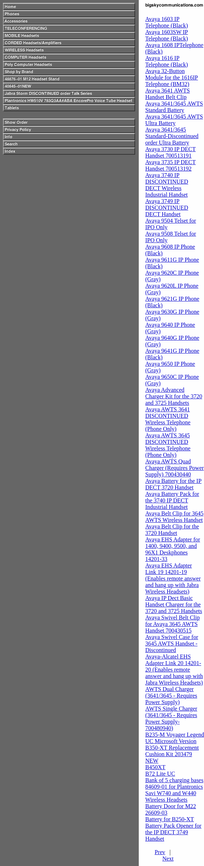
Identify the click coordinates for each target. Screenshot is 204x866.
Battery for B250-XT (169, 819)
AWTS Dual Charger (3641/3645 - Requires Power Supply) (171, 695)
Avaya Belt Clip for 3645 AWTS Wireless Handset (174, 516)
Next (167, 859)
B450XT (155, 767)
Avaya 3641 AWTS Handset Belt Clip (167, 93)
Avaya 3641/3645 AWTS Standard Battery (174, 106)
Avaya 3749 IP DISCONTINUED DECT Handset (166, 207)
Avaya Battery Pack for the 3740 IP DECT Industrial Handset (172, 500)
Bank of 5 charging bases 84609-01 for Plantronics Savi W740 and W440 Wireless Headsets (174, 790)
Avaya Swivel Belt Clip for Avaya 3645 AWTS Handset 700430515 (172, 624)
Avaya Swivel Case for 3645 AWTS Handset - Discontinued (171, 643)
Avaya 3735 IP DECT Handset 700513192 (170, 165)
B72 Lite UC (160, 774)
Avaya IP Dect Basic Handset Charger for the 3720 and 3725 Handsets (173, 604)
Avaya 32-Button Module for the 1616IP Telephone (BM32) (171, 77)
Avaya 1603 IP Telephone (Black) (166, 22)
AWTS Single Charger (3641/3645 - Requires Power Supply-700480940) (171, 718)
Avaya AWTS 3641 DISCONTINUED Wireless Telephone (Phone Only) (167, 419)
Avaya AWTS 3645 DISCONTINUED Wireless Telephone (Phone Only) (167, 445)
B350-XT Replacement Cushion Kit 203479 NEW (172, 754)
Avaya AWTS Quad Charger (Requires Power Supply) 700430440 (174, 467)
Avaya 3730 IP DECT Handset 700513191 (170, 152)
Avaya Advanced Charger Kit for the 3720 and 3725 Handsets (173, 396)
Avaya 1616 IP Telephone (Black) (166, 61)
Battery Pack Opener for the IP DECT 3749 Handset (173, 832)
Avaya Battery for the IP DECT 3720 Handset (173, 484)
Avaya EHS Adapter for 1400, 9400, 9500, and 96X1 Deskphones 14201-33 (172, 549)
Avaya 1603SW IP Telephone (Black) (166, 35)
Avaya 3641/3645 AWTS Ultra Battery (174, 119)
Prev (160, 852)
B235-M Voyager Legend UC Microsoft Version (174, 738)
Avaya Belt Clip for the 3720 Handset (172, 529)
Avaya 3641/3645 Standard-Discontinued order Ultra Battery (172, 136)
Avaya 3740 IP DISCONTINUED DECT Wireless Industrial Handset (166, 185)
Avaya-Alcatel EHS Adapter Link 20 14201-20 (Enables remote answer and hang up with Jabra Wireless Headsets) (174, 669)
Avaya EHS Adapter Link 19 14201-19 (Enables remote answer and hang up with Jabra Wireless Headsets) (173, 578)
